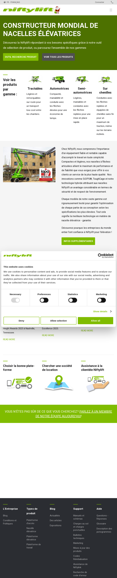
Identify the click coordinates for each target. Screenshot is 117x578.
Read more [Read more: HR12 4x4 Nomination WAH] (9, 339)
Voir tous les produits (58, 57)
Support (78, 508)
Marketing (78, 543)
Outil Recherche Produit (21, 57)
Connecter (99, 2)
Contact (107, 2)
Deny (21, 320)
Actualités (55, 515)
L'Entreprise (10, 508)
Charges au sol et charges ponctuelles (80, 526)
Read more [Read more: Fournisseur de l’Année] (48, 335)
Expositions (55, 525)
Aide (99, 508)
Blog (5, 515)
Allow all (95, 320)
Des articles (56, 520)
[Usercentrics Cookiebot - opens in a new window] (100, 255)
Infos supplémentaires (78, 241)
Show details (100, 311)
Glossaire (101, 523)
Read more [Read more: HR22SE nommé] (87, 330)
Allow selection (58, 320)
